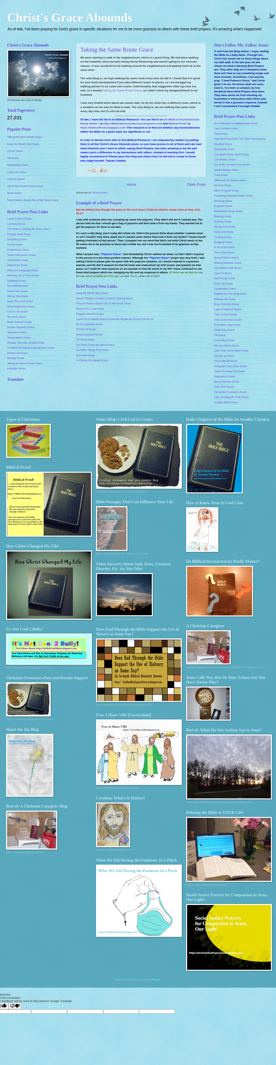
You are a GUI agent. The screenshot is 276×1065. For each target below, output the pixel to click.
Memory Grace (222, 185)
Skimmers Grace (17, 332)
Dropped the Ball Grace (90, 313)
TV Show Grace (85, 339)
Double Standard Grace (20, 327)
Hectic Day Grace (224, 329)
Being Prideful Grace (226, 257)
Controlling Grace (224, 340)
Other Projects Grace (226, 190)
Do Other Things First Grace (92, 349)
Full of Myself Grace (225, 360)
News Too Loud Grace (20, 301)
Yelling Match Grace (18, 337)
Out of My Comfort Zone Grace (25, 186)
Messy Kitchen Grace (226, 381)
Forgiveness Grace (18, 249)
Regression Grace (224, 376)
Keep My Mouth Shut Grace (92, 293)
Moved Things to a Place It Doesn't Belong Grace (104, 298)
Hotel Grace (221, 133)
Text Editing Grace (17, 285)
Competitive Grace (225, 288)
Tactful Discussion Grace (21, 254)
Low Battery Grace (225, 159)
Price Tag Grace (223, 283)
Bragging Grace (223, 242)
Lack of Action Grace (226, 128)
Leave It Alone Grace (19, 218)
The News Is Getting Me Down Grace (28, 228)
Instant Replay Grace (226, 169)
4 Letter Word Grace (226, 402)
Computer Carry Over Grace (230, 366)
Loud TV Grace (223, 273)
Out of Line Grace (17, 311)
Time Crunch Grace (225, 314)
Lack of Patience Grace (227, 309)
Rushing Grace (223, 221)
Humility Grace (15, 358)
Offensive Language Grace (22, 270)
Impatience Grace (17, 265)
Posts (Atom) (99, 192)
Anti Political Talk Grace (228, 267)
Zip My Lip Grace (224, 355)
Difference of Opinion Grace (230, 180)
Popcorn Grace (16, 179)
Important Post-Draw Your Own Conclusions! (240, 138)
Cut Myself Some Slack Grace (231, 154)
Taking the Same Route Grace (116, 49)
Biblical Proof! (177, 123)
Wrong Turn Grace (225, 226)
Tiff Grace (12, 158)
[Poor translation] (14, 1006)
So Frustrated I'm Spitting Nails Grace (236, 123)
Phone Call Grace (17, 353)
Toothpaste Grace (224, 149)
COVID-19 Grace (86, 329)
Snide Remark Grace (19, 321)
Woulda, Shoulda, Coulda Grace (25, 342)
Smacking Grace (16, 239)
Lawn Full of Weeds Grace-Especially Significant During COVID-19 (114, 319)
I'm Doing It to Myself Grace (92, 360)
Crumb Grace (15, 150)
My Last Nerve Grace (226, 345)
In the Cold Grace (224, 247)
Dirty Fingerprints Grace (21, 306)
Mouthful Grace (223, 144)
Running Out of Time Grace (23, 275)
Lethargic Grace (16, 368)
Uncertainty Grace (17, 260)
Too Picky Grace (16, 316)
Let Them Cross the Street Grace (95, 344)
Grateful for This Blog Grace (230, 293)
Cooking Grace (223, 237)
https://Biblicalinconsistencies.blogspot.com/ (132, 123)
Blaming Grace (222, 216)
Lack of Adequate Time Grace (231, 397)
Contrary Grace (16, 223)
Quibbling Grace (16, 280)
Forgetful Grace (223, 206)
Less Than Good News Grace (231, 350)
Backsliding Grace (17, 165)
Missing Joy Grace (225, 299)
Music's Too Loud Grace (90, 308)
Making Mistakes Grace (228, 262)
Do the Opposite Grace (89, 324)
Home (131, 185)
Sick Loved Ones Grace (228, 319)
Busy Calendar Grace (226, 304)
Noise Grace (14, 193)
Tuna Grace (221, 174)
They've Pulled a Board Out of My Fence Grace (103, 303)
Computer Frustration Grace (230, 392)
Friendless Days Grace (227, 324)
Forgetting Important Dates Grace (233, 195)
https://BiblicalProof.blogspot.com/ (103, 127)
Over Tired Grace (224, 252)
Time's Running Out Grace (229, 371)
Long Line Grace (16, 172)
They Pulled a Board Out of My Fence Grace (33, 200)
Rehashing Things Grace (228, 211)
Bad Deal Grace (85, 355)
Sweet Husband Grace (89, 334)
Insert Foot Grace (17, 291)
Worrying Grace (223, 200)
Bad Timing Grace (224, 278)
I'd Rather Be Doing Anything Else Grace (30, 347)
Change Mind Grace (18, 234)
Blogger (156, 979)
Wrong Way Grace (17, 296)
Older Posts (196, 185)
